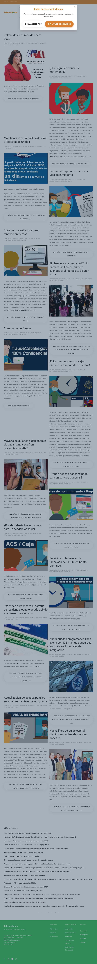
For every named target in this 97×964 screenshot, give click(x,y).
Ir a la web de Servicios (59, 24)
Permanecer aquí (33, 24)
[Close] (75, 7)
